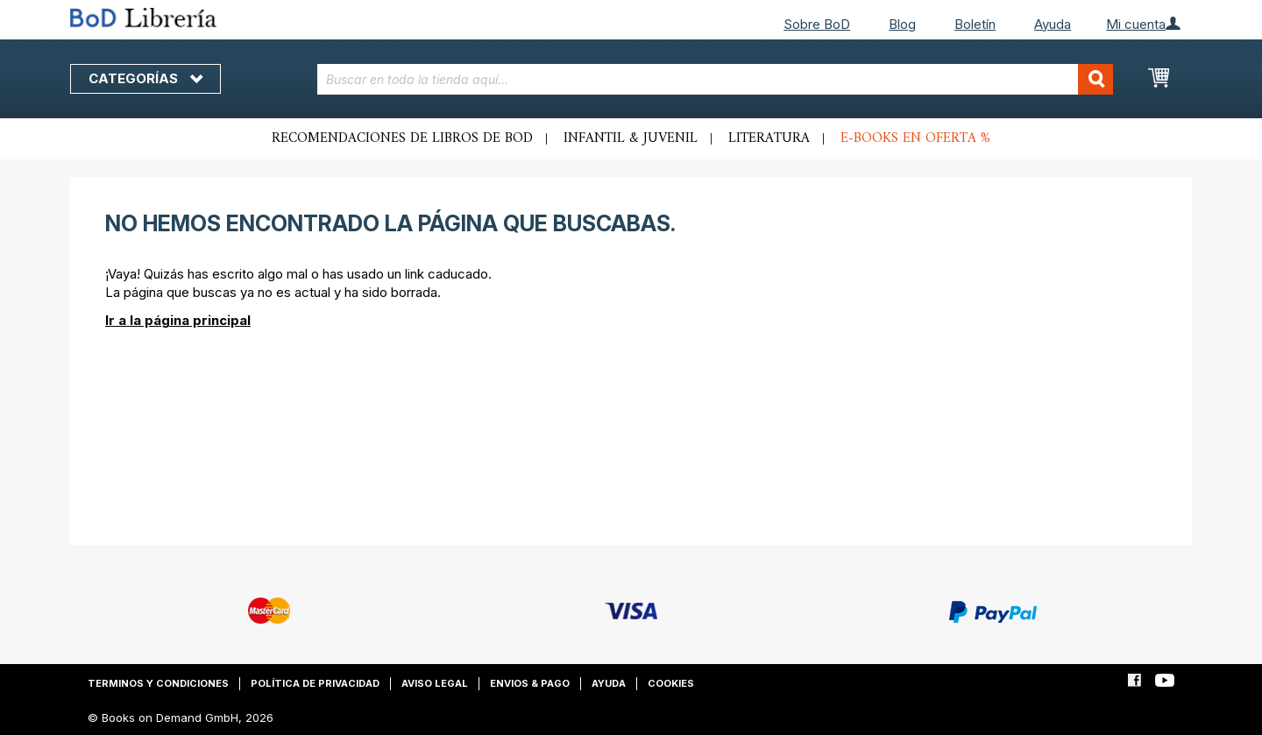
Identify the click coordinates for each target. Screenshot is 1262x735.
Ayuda (1052, 24)
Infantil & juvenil (631, 138)
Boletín (975, 24)
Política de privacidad (315, 683)
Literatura (769, 138)
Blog (902, 24)
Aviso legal (434, 683)
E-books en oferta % (915, 138)
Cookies (671, 683)
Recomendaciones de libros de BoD (402, 138)
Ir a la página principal (178, 320)
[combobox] (715, 79)
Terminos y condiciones (158, 683)
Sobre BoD (816, 24)
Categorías (145, 78)
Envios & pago (530, 683)
